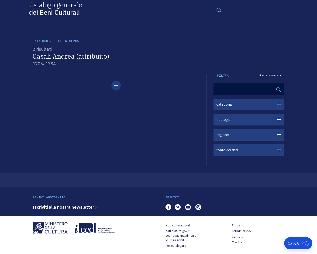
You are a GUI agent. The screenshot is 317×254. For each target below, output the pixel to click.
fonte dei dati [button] (227, 150)
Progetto (238, 225)
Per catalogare (175, 246)
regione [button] (222, 134)
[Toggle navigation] (218, 10)
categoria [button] (224, 104)
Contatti (237, 237)
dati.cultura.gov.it (177, 231)
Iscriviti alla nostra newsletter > (65, 207)
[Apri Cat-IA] (298, 243)
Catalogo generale (55, 8)
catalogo (40, 41)
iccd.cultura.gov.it (177, 225)
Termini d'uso (241, 231)
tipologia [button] (223, 119)
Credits (237, 242)
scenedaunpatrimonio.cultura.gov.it (180, 238)
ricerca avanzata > (271, 75)
